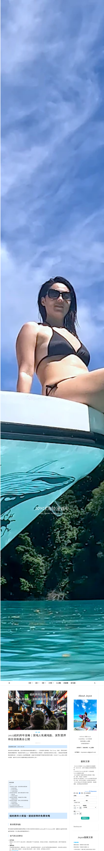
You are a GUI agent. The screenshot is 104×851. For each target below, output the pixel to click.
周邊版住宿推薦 (14, 803)
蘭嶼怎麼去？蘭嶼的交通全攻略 (81, 844)
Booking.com (78, 826)
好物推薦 (66, 683)
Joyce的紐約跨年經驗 (14, 805)
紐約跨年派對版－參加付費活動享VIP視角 (19, 792)
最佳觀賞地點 (14, 788)
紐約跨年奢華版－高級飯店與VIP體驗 (18, 797)
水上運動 (58, 683)
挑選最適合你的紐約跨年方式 (16, 806)
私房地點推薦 (14, 802)
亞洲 (30, 683)
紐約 (39, 732)
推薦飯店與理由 (14, 799)
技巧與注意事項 (14, 789)
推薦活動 (13, 794)
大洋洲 (50, 683)
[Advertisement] (37, 770)
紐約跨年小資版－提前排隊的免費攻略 (18, 786)
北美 (36, 683)
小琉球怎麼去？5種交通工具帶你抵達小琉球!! (85, 849)
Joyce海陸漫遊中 (52, 509)
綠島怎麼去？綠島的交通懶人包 (81, 847)
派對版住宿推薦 (14, 795)
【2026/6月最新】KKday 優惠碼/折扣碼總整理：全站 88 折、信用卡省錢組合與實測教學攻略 (85, 767)
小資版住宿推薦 (14, 791)
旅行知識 (73, 683)
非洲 (43, 683)
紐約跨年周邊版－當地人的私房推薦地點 (19, 800)
